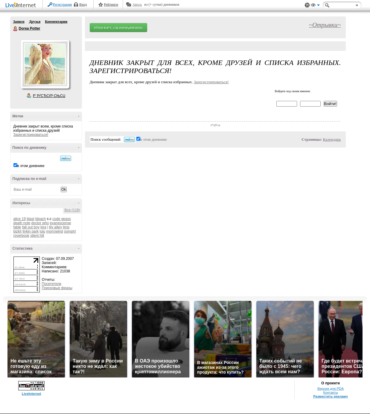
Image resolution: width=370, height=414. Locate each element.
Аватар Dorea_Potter (44, 64)
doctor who (40, 223)
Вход (83, 4)
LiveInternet (22, 5)
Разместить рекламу (330, 396)
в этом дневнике (31, 166)
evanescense (60, 223)
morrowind (54, 231)
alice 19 (19, 219)
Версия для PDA (330, 388)
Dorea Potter (15, 28)
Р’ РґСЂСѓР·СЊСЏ (49, 96)
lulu (42, 231)
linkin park (30, 231)
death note (22, 223)
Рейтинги (111, 4)
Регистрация (62, 4)
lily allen (55, 227)
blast (30, 219)
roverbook (21, 235)
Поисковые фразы (57, 288)
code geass (61, 219)
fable (17, 227)
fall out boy (30, 227)
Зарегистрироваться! (30, 135)
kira (43, 227)
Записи (19, 21)
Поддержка (307, 5)
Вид (315, 6)
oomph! (70, 231)
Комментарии (56, 21)
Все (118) (72, 210)
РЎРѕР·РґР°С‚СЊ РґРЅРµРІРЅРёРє (118, 27)
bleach (40, 219)
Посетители (51, 284)
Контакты (330, 392)
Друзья (34, 21)
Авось (137, 4)
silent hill (37, 235)
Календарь (332, 139)
